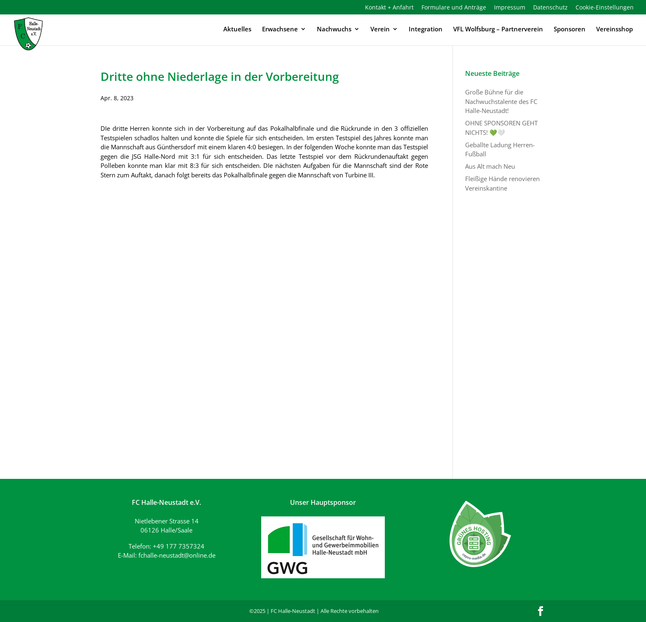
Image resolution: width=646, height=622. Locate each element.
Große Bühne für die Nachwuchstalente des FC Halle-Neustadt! (501, 101)
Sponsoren (569, 29)
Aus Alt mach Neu (490, 166)
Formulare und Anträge (453, 8)
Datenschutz (550, 8)
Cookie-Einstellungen (605, 8)
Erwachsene (280, 29)
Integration (425, 29)
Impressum (509, 8)
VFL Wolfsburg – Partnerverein (498, 29)
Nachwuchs (334, 29)
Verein (380, 29)
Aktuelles (237, 29)
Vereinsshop (614, 29)
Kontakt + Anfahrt (389, 8)
